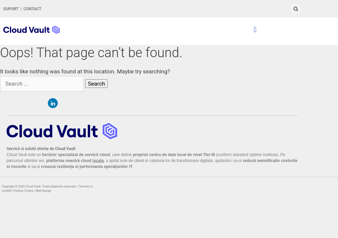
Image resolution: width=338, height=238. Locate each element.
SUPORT (10, 9)
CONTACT (32, 9)
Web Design (43, 190)
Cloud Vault (33, 186)
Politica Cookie (23, 190)
